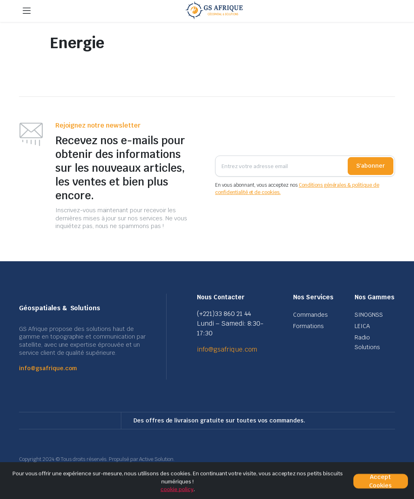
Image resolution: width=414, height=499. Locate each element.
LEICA (362, 326)
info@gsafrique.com (48, 368)
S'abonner (370, 165)
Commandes (310, 314)
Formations (308, 326)
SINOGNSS (369, 314)
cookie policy (177, 489)
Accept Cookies (380, 481)
